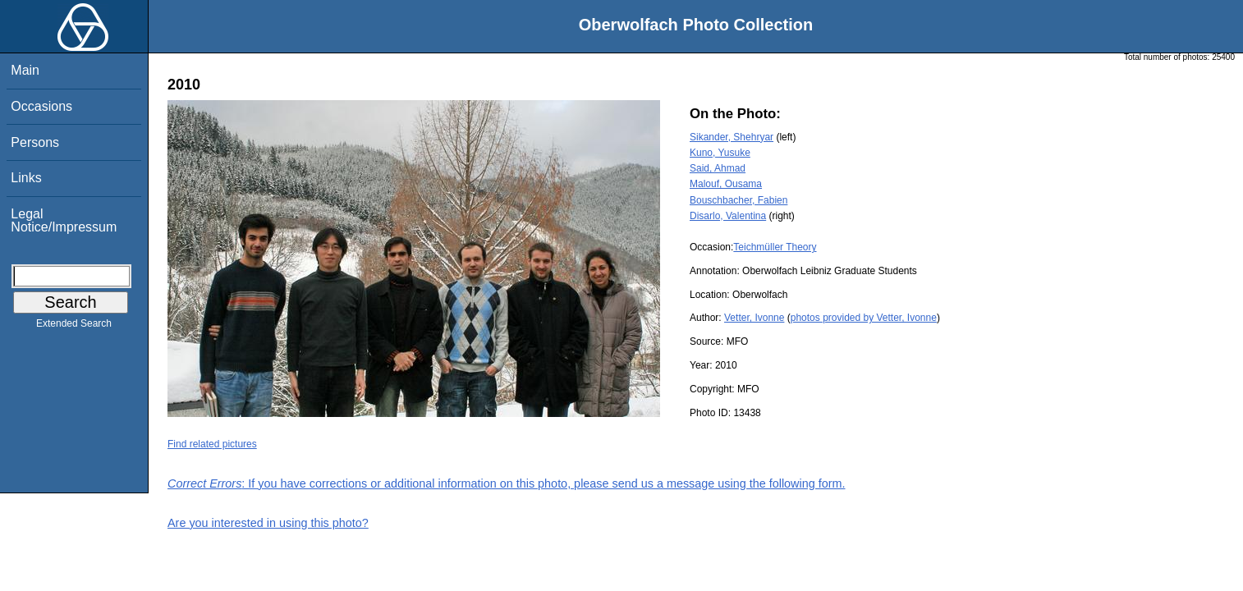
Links (26, 178)
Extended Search (74, 327)
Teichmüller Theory (774, 247)
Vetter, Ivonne (754, 317)
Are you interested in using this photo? (268, 522)
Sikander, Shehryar (731, 137)
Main (25, 70)
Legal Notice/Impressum (64, 220)
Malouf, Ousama (726, 184)
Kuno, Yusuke (720, 152)
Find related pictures (212, 444)
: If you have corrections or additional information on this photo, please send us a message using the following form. (506, 483)
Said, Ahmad (717, 168)
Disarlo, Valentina (728, 216)
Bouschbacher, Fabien (738, 200)
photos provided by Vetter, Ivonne (864, 317)
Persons (35, 142)
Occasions (41, 106)
